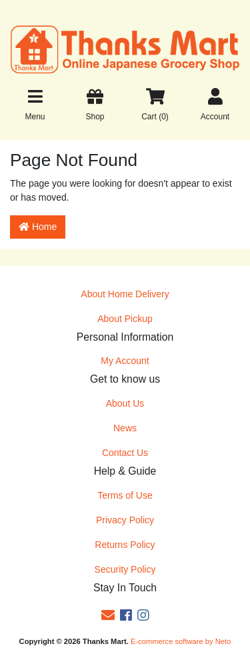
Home (38, 226)
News (125, 428)
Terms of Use (124, 495)
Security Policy (125, 569)
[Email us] (108, 615)
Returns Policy (125, 544)
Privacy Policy (125, 520)
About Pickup (125, 318)
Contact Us (125, 452)
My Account (125, 360)
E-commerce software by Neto (181, 641)
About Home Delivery (125, 294)
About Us (125, 403)
